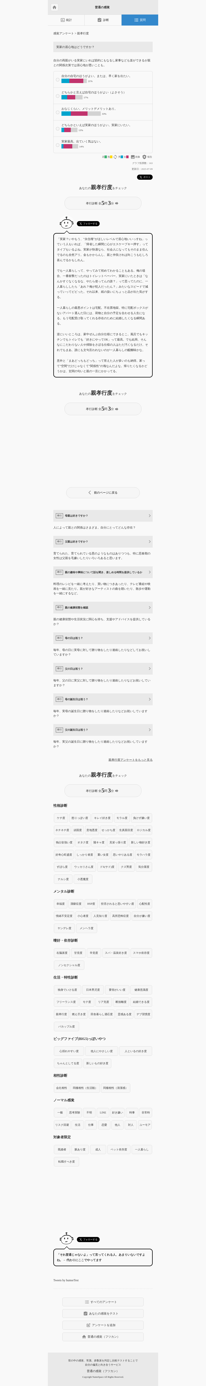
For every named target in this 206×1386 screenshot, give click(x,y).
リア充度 (103, 1001)
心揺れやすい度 (69, 1051)
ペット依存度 (119, 1149)
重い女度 (103, 854)
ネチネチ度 (62, 830)
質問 (140, 20)
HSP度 (91, 903)
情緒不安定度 (64, 915)
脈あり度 (80, 1149)
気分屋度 (143, 866)
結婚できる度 (141, 1001)
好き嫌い (117, 1112)
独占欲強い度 (64, 842)
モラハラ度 (143, 854)
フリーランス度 (66, 1001)
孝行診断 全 (102, 203)
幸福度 (60, 903)
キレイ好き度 (102, 817)
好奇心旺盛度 (64, 854)
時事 (132, 1112)
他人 (117, 1124)
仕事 (91, 1124)
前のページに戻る (103, 492)
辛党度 (94, 952)
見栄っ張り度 (117, 842)
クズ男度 (126, 866)
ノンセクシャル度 (69, 965)
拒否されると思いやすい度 (117, 903)
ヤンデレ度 (64, 928)
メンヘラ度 (86, 928)
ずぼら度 (62, 866)
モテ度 (87, 1001)
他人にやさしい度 (102, 1051)
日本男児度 (93, 989)
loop (115, 157)
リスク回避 (62, 1124)
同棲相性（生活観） (85, 1087)
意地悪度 (91, 830)
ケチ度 (61, 817)
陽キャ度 (98, 842)
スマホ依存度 (141, 952)
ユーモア (144, 1124)
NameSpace (98, 1377)
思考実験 (74, 1112)
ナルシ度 (63, 879)
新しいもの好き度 (97, 1063)
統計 (66, 20)
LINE (103, 1112)
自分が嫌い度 (142, 915)
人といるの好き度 (136, 1051)
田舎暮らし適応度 (102, 1014)
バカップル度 (66, 1026)
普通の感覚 (102, 7)
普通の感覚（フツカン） (101, 1336)
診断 (103, 20)
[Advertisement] (103, 449)
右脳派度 (62, 952)
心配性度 (144, 903)
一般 (60, 1112)
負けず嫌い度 (141, 817)
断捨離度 (121, 1001)
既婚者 (62, 1149)
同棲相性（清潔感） (115, 1087)
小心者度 (82, 915)
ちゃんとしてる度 (68, 1063)
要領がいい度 (117, 989)
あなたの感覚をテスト (100, 1313)
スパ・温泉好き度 (116, 952)
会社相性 (61, 1087)
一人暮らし (142, 1149)
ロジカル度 (144, 830)
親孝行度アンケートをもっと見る (131, 759)
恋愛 (104, 1124)
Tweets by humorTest (66, 1280)
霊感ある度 (125, 1014)
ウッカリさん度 (83, 866)
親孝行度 (83, 33)
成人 (98, 1149)
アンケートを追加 (100, 1325)
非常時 (146, 1112)
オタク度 (82, 842)
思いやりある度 (122, 854)
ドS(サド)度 (107, 866)
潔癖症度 (75, 903)
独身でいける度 (67, 989)
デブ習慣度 (143, 1014)
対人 (131, 1124)
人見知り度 (100, 915)
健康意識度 (141, 989)
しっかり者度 (85, 854)
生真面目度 (126, 830)
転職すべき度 (66, 1161)
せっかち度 (108, 830)
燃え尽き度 (79, 1014)
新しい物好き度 (140, 842)
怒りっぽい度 (80, 817)
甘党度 (78, 952)
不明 (89, 1112)
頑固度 (78, 830)
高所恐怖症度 (120, 915)
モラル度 (121, 817)
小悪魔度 (82, 879)
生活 (77, 1124)
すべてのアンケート (101, 1302)
